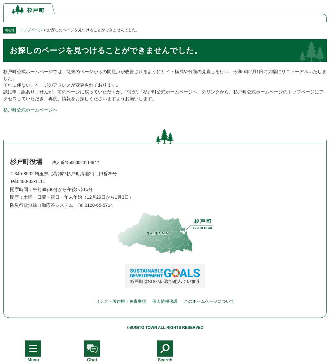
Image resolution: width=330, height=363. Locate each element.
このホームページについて (209, 301)
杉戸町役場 (26, 161)
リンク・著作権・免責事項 (121, 301)
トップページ (31, 30)
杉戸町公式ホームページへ (30, 109)
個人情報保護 (165, 301)
